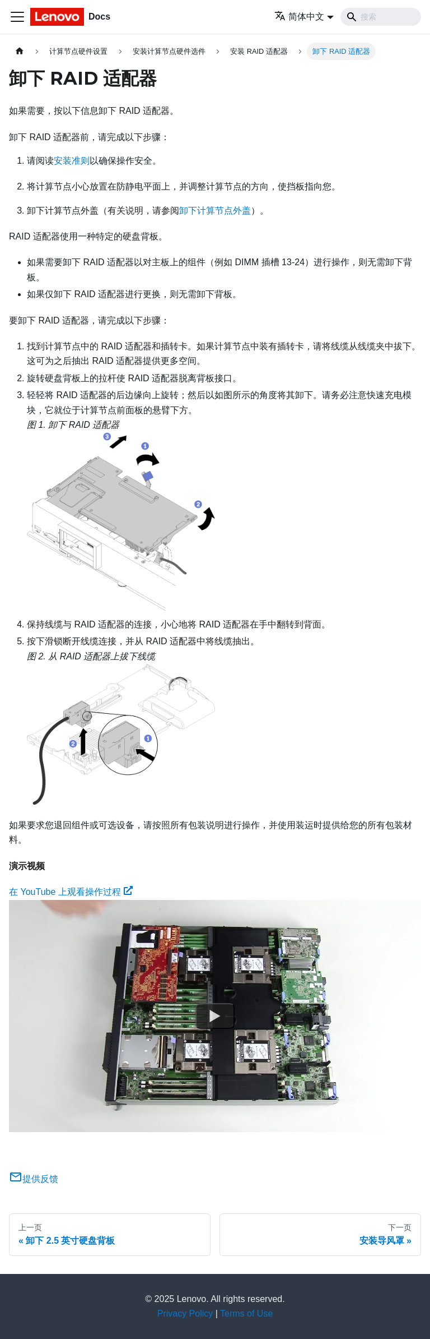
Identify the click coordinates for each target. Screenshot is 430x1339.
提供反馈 (33, 1179)
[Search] (380, 17)
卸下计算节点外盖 (215, 210)
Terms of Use (246, 1313)
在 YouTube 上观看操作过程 (71, 892)
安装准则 (72, 160)
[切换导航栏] (17, 16)
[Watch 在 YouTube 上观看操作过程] (215, 1016)
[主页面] (19, 51)
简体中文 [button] (299, 16)
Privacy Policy (185, 1313)
